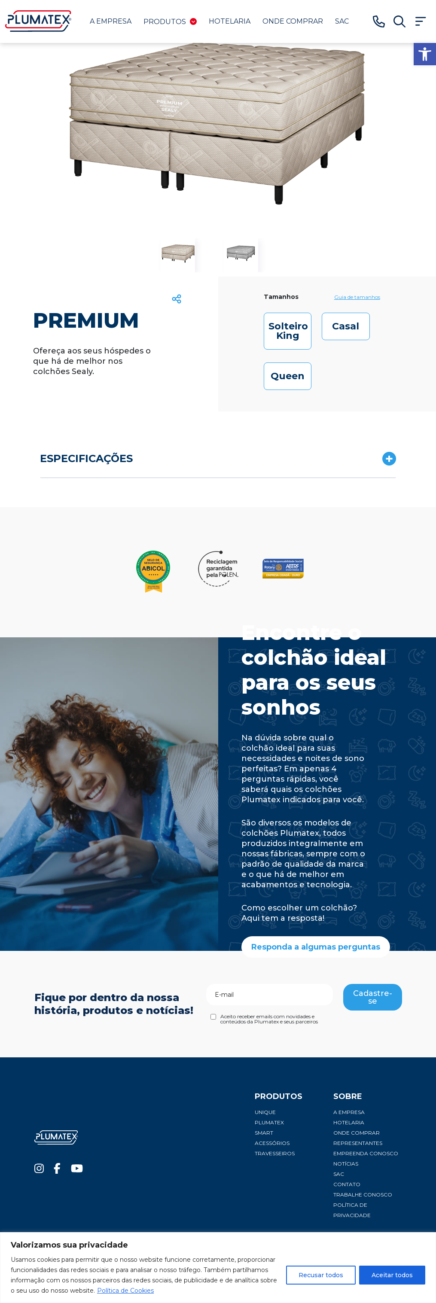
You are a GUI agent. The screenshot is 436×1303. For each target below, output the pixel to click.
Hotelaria (229, 21)
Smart (264, 1132)
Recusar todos (321, 1275)
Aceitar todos (392, 1275)
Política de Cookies (125, 1290)
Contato (346, 1184)
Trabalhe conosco (362, 1194)
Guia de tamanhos (357, 297)
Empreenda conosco (365, 1153)
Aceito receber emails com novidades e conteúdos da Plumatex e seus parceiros (269, 1019)
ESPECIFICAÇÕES (86, 458)
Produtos (170, 22)
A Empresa (110, 21)
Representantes (357, 1143)
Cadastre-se (372, 997)
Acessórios (272, 1143)
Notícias (345, 1163)
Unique (265, 1112)
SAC (342, 21)
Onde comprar (292, 21)
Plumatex (269, 1122)
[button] (425, 54)
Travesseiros (275, 1153)
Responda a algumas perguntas (315, 947)
